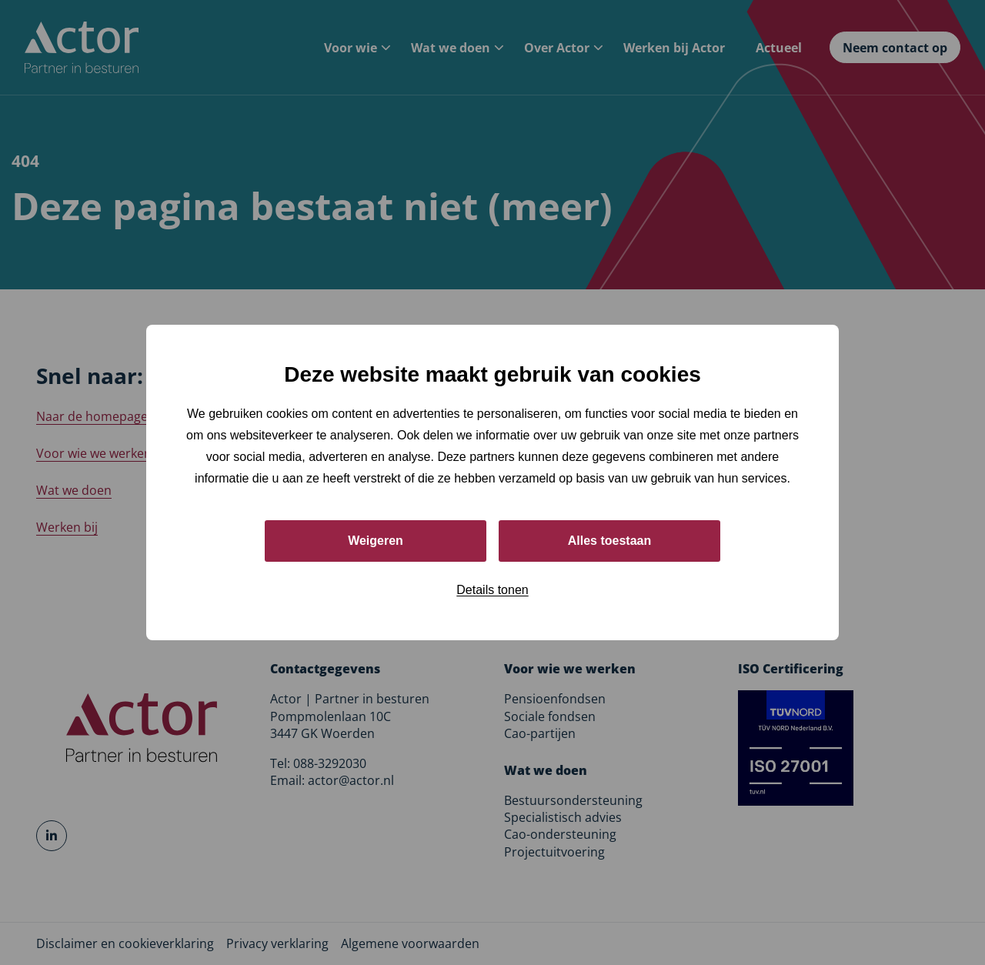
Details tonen (492, 589)
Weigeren (375, 540)
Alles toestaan (609, 540)
